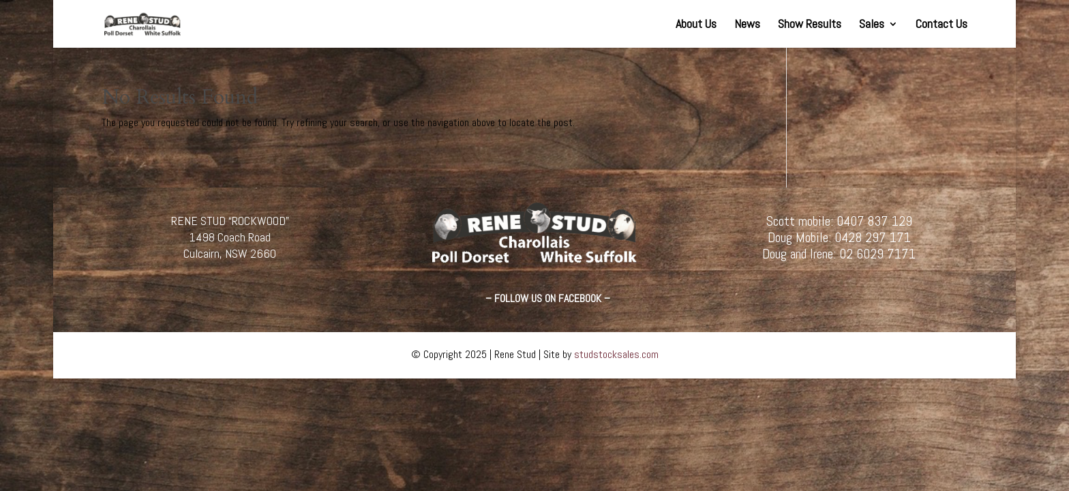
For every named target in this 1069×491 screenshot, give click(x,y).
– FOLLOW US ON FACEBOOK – (547, 298)
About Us (696, 25)
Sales (871, 25)
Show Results (809, 25)
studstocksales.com (616, 354)
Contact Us (941, 25)
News (747, 25)
